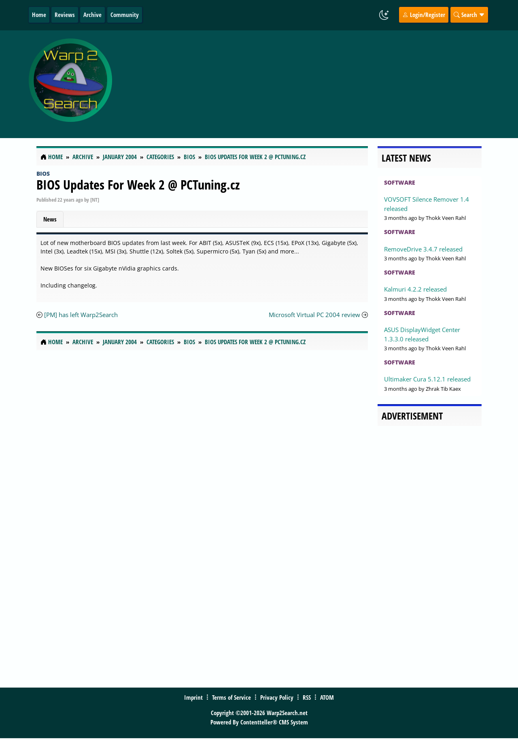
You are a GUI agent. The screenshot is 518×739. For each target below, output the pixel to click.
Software (399, 182)
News (50, 219)
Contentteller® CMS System (274, 722)
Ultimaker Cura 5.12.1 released (427, 379)
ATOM (327, 697)
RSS (307, 697)
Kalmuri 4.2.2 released (415, 289)
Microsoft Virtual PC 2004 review (314, 315)
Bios (43, 173)
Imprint (193, 697)
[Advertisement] (312, 84)
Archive (92, 15)
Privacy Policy (276, 697)
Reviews (65, 15)
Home (39, 15)
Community (124, 15)
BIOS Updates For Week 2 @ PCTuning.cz (138, 184)
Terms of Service (231, 697)
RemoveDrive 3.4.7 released (423, 249)
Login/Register (423, 15)
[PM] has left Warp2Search (81, 315)
